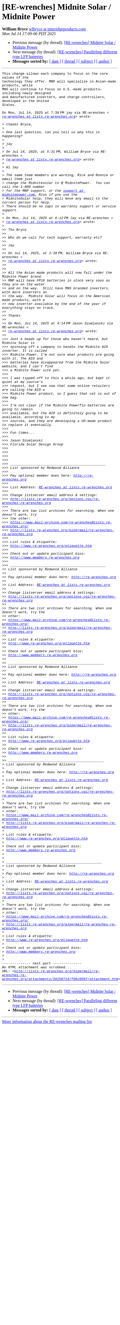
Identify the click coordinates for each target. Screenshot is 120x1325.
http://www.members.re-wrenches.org (44, 654)
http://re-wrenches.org (93, 678)
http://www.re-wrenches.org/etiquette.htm (51, 640)
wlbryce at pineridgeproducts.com (57, 29)
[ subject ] (87, 61)
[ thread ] (69, 61)
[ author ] (104, 61)
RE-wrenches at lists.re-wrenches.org (75, 570)
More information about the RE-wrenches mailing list (47, 1203)
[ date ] (55, 61)
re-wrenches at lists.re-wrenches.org (38, 125)
